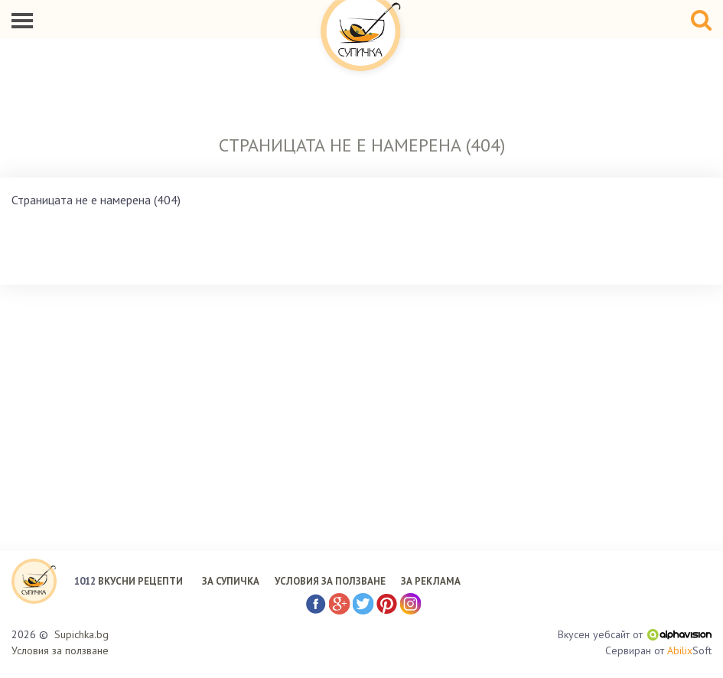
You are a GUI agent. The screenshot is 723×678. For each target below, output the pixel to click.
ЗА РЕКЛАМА (431, 581)
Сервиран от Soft (658, 651)
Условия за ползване (60, 650)
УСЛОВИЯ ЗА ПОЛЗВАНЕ (330, 581)
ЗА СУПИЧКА (230, 581)
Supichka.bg (81, 634)
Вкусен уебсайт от (635, 634)
